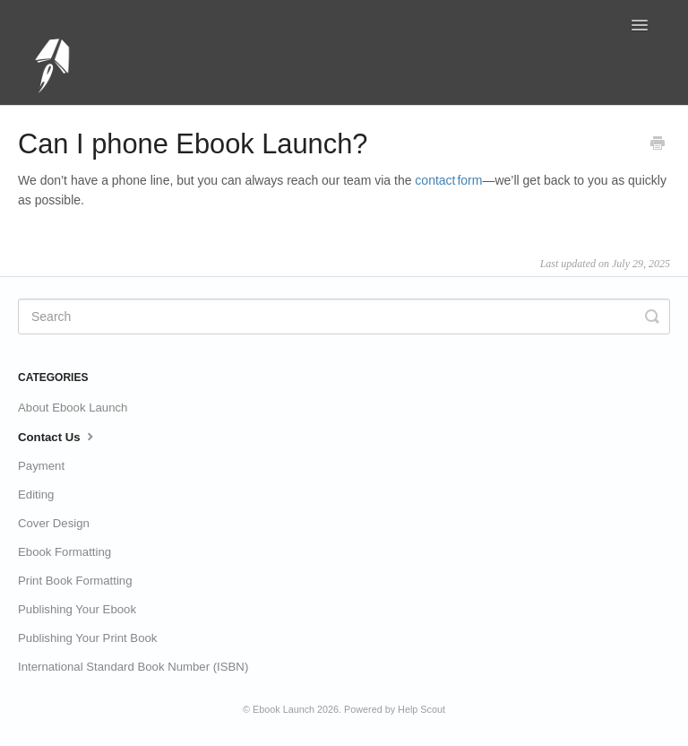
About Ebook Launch (72, 407)
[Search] (344, 316)
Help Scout (421, 709)
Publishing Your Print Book (87, 638)
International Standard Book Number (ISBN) (133, 666)
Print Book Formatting (75, 580)
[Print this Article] (657, 145)
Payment (41, 466)
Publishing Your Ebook (77, 609)
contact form (448, 180)
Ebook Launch (283, 709)
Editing (36, 494)
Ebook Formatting (64, 552)
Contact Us (58, 436)
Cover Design (54, 523)
